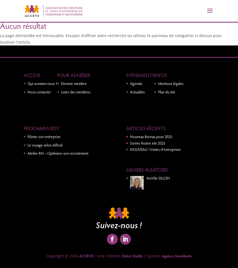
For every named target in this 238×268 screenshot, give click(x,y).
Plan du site (166, 92)
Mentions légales (170, 83)
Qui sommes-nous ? (42, 83)
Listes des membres (76, 92)
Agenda (136, 83)
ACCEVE (86, 255)
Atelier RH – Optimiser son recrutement (58, 153)
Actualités (137, 92)
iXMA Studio (132, 255)
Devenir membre (74, 83)
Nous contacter (39, 92)
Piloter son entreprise (44, 136)
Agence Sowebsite (177, 255)
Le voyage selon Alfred (45, 145)
